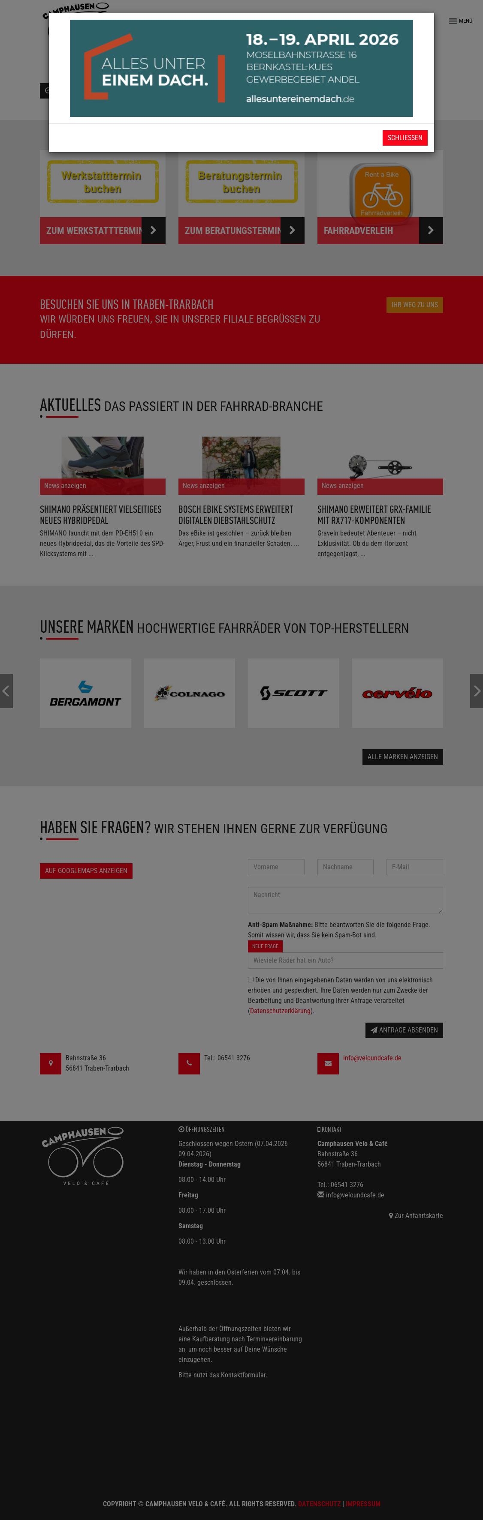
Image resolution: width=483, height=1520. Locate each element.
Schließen (405, 138)
